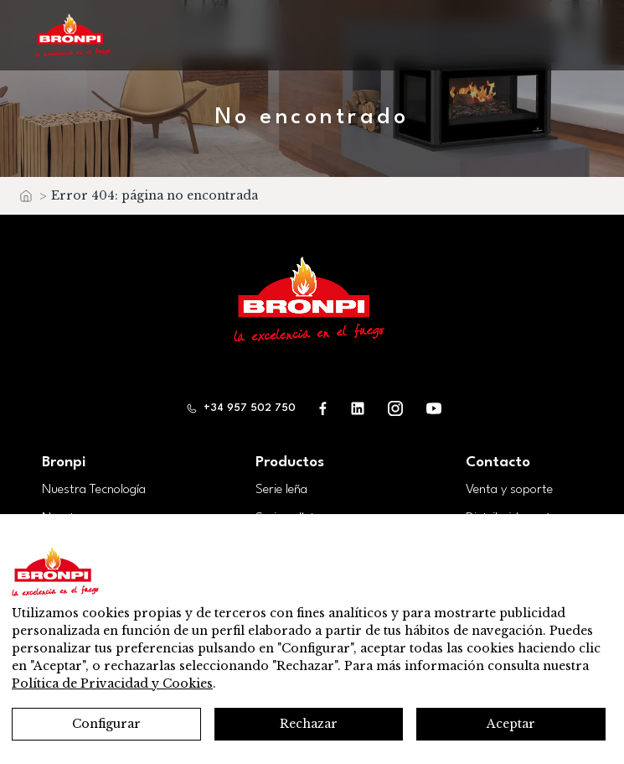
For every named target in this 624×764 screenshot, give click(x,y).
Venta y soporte (509, 489)
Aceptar (511, 723)
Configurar (106, 723)
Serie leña (281, 489)
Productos (289, 462)
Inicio (25, 200)
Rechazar (309, 723)
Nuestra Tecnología (94, 489)
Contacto (498, 462)
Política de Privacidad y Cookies (112, 683)
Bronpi (63, 462)
